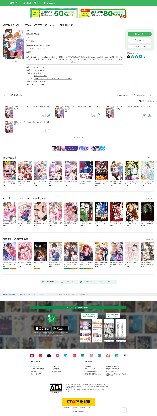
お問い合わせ (34, 371)
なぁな (37, 34)
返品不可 (28, 52)
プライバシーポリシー (91, 369)
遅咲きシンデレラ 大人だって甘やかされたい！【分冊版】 (53, 79)
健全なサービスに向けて (112, 369)
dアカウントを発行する (71, 407)
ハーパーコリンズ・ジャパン (42, 70)
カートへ (141, 40)
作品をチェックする (140, 46)
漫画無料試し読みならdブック (10, 294)
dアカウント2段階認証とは (92, 371)
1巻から (142, 101)
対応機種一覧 (55, 366)
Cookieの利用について (112, 371)
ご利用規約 (88, 366)
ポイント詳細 (44, 45)
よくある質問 (55, 369)
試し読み (14, 61)
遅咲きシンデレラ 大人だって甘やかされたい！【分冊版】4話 (31, 123)
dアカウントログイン (36, 374)
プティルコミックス (40, 76)
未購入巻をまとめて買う (144, 95)
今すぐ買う (141, 34)
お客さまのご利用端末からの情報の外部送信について (116, 374)
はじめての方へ (34, 366)
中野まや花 (29, 34)
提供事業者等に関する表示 (113, 366)
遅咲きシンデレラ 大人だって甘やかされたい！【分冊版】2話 (82, 108)
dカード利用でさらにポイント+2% (35, 49)
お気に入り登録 (123, 95)
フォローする (41, 34)
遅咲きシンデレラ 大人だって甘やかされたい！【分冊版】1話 (31, 108)
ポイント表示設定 (56, 371)
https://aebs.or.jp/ (71, 391)
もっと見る (149, 157)
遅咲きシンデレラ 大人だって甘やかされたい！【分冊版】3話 (133, 108)
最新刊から (150, 101)
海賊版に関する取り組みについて (94, 374)
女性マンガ (37, 73)
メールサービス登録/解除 (37, 369)
